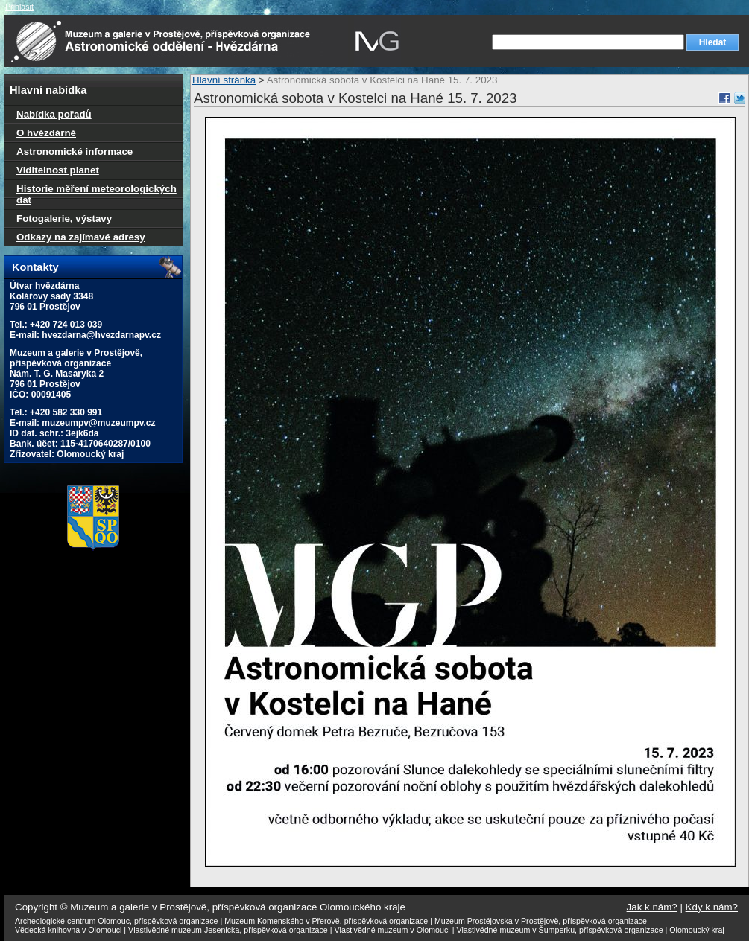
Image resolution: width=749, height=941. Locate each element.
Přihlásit (19, 6)
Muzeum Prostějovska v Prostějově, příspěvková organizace (540, 920)
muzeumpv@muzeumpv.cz (98, 423)
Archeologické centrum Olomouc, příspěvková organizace (116, 920)
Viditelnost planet (57, 170)
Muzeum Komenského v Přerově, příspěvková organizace (326, 920)
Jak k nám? (652, 907)
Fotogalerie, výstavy (64, 218)
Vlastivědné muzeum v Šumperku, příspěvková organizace (559, 929)
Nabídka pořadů (54, 114)
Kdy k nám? (712, 907)
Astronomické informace (74, 151)
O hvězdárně (46, 132)
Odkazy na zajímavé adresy (80, 237)
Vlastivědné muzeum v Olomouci (392, 929)
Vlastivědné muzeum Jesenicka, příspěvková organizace (228, 929)
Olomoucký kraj (696, 929)
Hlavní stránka (224, 80)
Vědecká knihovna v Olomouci (68, 929)
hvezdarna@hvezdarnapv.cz (101, 335)
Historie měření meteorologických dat (96, 194)
